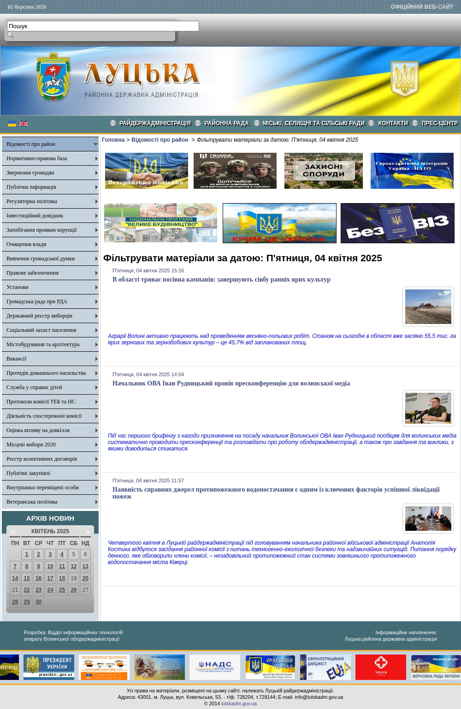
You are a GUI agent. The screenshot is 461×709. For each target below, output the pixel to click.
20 (86, 578)
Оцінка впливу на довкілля (38, 430)
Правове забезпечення (32, 273)
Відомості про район (30, 144)
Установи (17, 287)
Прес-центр (440, 123)
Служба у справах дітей (34, 387)
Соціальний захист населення (41, 330)
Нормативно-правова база (36, 158)
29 (27, 602)
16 (38, 578)
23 (38, 590)
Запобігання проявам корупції (41, 230)
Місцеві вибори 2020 (31, 444)
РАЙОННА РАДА (227, 123)
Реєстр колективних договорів (41, 459)
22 (27, 590)
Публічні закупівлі (28, 473)
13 (86, 566)
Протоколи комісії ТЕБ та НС (41, 401)
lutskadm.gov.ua (239, 703)
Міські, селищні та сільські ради (314, 123)
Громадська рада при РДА (36, 301)
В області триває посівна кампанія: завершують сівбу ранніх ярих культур (221, 279)
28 (15, 602)
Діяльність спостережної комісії (44, 416)
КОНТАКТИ (393, 123)
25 (62, 590)
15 (27, 578)
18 (62, 578)
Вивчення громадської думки (40, 258)
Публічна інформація (31, 187)
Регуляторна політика (31, 201)
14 (15, 578)
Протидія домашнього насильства (46, 373)
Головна (113, 140)
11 (62, 566)
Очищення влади (26, 244)
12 (74, 566)
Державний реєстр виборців (39, 315)
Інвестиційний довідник (34, 215)
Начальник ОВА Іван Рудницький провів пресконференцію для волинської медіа (231, 383)
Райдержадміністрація (155, 123)
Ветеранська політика (32, 502)
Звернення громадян (30, 172)
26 (74, 590)
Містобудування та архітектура (43, 344)
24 (50, 590)
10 (50, 566)
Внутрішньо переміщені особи (42, 487)
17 (50, 578)
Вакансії (16, 358)
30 (38, 602)
